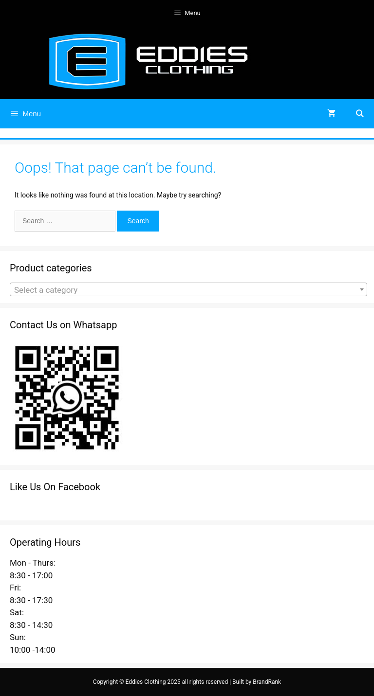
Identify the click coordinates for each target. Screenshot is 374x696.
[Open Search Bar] (359, 113)
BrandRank (267, 681)
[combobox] (188, 289)
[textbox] (188, 290)
